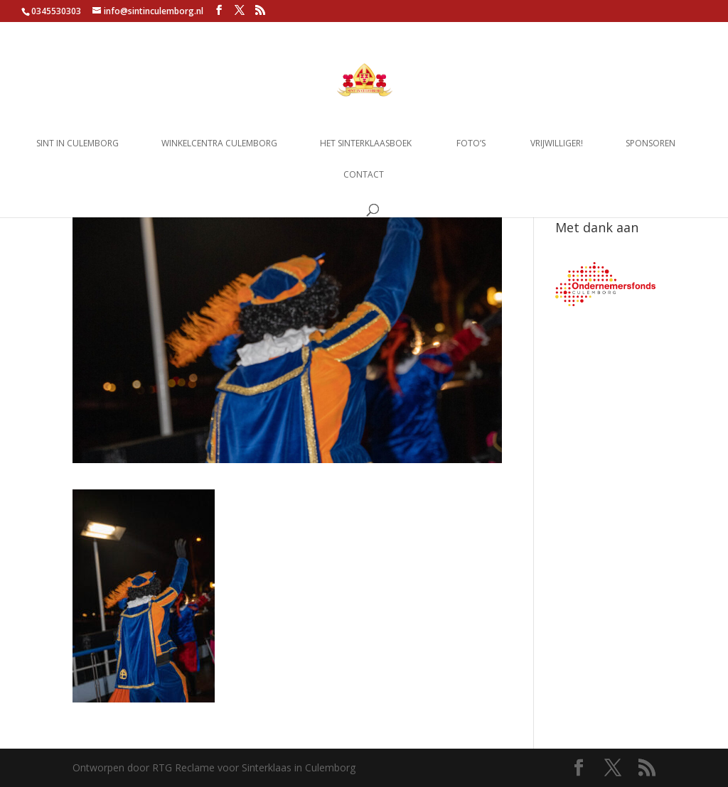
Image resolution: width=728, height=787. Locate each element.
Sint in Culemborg (77, 144)
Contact (363, 175)
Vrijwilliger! (556, 144)
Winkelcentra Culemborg (219, 144)
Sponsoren (650, 144)
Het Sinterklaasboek (366, 144)
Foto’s (471, 144)
